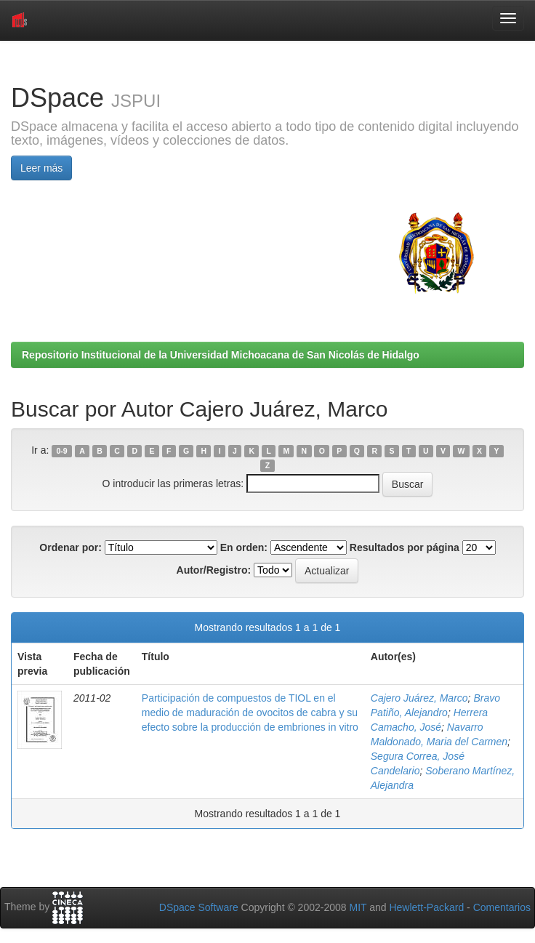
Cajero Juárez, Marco (419, 698)
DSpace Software (198, 907)
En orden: (244, 547)
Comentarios (502, 907)
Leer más (41, 168)
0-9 (62, 450)
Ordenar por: (70, 547)
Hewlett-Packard (426, 907)
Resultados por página (404, 547)
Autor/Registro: (214, 570)
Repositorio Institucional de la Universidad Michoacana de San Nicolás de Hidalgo (220, 355)
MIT (357, 907)
